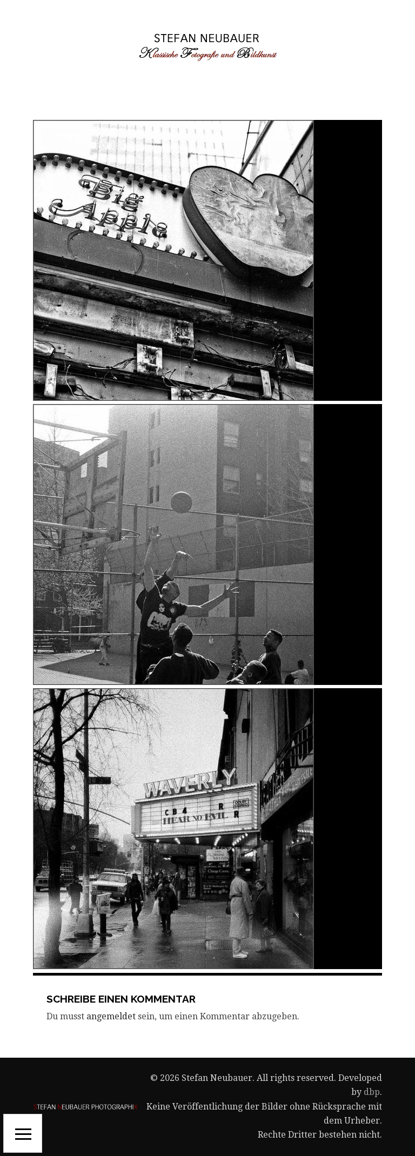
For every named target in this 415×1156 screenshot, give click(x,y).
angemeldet (111, 1016)
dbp (372, 1092)
